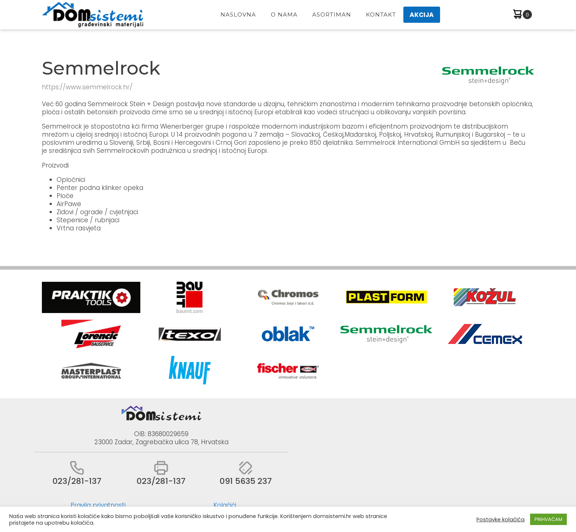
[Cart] (522, 15)
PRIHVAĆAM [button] (548, 519)
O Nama (284, 14)
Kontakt (381, 14)
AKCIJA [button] (422, 14)
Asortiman (331, 14)
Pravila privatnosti (98, 505)
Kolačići (224, 505)
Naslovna (238, 14)
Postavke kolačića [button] (500, 519)
